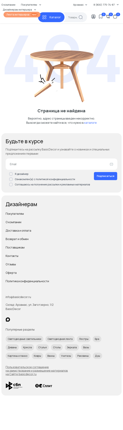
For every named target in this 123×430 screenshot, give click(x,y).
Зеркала (72, 347)
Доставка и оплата (18, 230)
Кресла (27, 347)
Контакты (12, 256)
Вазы (86, 347)
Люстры (83, 339)
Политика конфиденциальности (27, 281)
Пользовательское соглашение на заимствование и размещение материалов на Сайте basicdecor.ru (37, 370)
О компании (13, 222)
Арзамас (80, 4)
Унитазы (66, 355)
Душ (97, 355)
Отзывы (11, 264)
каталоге (90, 123)
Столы (57, 347)
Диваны (12, 347)
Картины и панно (17, 355)
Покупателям (15, 214)
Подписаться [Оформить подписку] (105, 176)
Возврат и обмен (17, 239)
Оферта (11, 273)
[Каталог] (51, 17)
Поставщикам (15, 247)
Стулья (42, 347)
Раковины (83, 355)
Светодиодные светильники (24, 339)
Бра (97, 339)
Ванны (51, 355)
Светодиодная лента (60, 339)
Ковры (37, 355)
